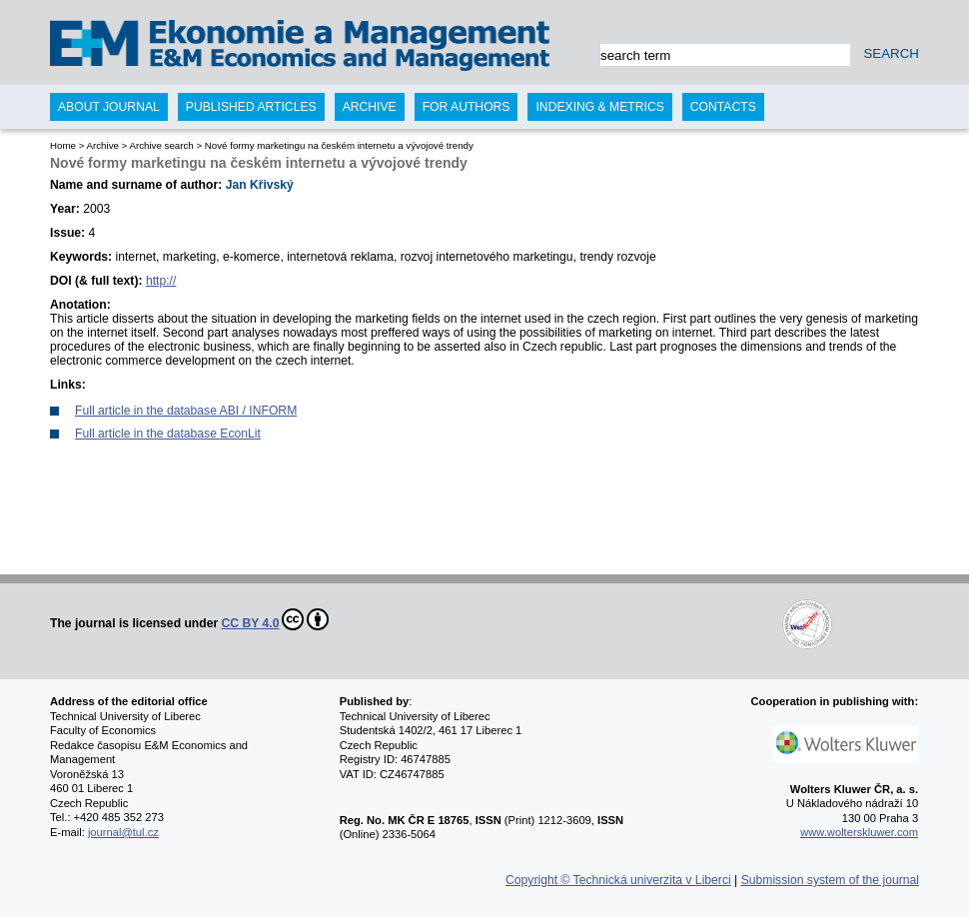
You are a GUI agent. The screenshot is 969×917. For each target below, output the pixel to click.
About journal (109, 107)
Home (63, 145)
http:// (161, 281)
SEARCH (891, 53)
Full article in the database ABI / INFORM (186, 411)
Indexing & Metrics (599, 107)
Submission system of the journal (830, 880)
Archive (102, 145)
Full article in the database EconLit (168, 434)
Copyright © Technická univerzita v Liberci (618, 880)
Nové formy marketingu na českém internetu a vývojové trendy (339, 145)
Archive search (161, 145)
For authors (466, 107)
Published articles (251, 107)
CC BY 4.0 (276, 619)
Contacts (723, 107)
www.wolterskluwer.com (859, 832)
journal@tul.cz (123, 832)
